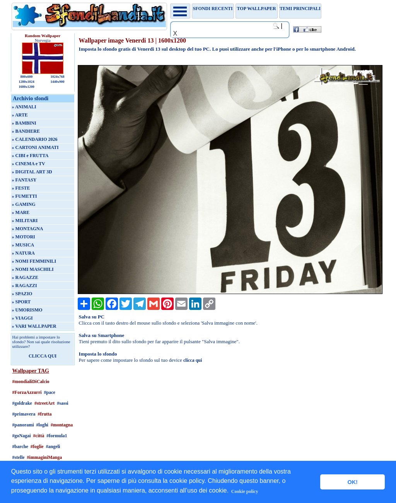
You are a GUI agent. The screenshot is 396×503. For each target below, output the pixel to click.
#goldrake (22, 403)
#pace (49, 392)
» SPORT (21, 302)
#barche (20, 446)
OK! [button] (352, 482)
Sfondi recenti (213, 8)
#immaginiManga (44, 457)
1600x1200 (26, 87)
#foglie (37, 446)
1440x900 (57, 82)
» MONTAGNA (27, 228)
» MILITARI (25, 220)
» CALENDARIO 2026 (35, 139)
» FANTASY (24, 180)
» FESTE (21, 188)
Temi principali (300, 8)
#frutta (45, 414)
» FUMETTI (24, 196)
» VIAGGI (22, 318)
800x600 (26, 77)
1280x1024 (26, 82)
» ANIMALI (24, 106)
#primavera (24, 414)
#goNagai (21, 435)
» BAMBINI (24, 123)
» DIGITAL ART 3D (32, 172)
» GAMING (24, 204)
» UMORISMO (27, 310)
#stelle (18, 457)
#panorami (23, 425)
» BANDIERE (26, 131)
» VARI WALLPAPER (34, 326)
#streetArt (44, 403)
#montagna (62, 425)
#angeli (53, 446)
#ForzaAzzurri (27, 392)
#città (38, 435)
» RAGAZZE (25, 277)
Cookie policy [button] (244, 491)
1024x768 (57, 77)
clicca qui (192, 360)
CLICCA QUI (42, 356)
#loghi (42, 425)
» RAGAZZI (24, 285)
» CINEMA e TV (28, 163)
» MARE (21, 212)
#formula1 (56, 435)
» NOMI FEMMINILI (34, 261)
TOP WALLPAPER (256, 8)
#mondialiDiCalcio (31, 381)
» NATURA (23, 253)
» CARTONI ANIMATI (35, 147)
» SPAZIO (22, 293)
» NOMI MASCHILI (33, 269)
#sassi (62, 403)
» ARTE (20, 115)
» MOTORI (23, 237)
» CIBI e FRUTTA (30, 155)
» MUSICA (23, 245)
